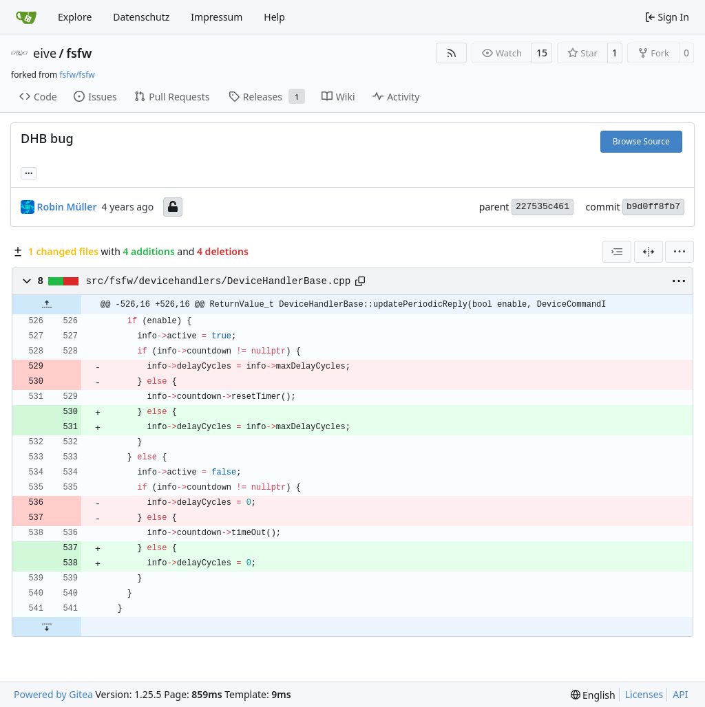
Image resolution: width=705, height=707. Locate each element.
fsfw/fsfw (76, 74)
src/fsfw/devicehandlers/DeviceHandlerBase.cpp (218, 281)
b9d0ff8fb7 (653, 207)
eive (44, 53)
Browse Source (641, 141)
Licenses (644, 694)
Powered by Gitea (53, 694)
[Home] (26, 17)
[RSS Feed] (451, 53)
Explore (75, 16)
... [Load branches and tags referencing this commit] (29, 172)
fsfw (79, 53)
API (680, 694)
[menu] (679, 252)
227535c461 (542, 207)
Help (274, 16)
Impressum (216, 16)
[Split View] (648, 252)
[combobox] (616, 252)
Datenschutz (141, 16)
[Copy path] (360, 281)
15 (541, 52)
